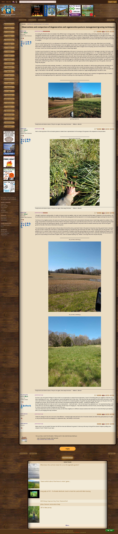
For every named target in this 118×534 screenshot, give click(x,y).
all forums (9, 126)
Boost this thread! (67, 458)
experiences (9, 95)
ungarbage (9, 59)
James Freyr (23, 31)
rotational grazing (37, 24)
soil (43, 24)
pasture (47, 24)
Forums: (24, 24)
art (9, 75)
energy (9, 43)
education (9, 87)
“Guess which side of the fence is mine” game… (55, 481)
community (9, 63)
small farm (29, 24)
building (9, 36)
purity (9, 55)
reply (68, 449)
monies (9, 47)
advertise (40, 532)
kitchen (9, 51)
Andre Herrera (24, 413)
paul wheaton (77, 532)
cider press (9, 103)
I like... (22, 40)
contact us (35, 532)
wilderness (9, 67)
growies (9, 28)
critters (9, 32)
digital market (9, 110)
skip (9, 91)
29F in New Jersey (46, 507)
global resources (9, 99)
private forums (9, 122)
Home (3, 1)
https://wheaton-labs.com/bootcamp (45, 439)
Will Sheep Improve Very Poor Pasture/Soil (54, 501)
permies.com (9, 114)
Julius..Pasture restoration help (50, 504)
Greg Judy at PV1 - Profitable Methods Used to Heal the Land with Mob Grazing (65, 491)
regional (9, 83)
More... (68, 525)
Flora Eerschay (24, 394)
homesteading (9, 40)
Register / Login (112, 1)
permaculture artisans (9, 79)
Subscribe (8, 1)
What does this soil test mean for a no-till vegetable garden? (59, 465)
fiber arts (9, 71)
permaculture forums (9, 24)
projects (9, 107)
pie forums (9, 118)
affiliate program (46, 532)
